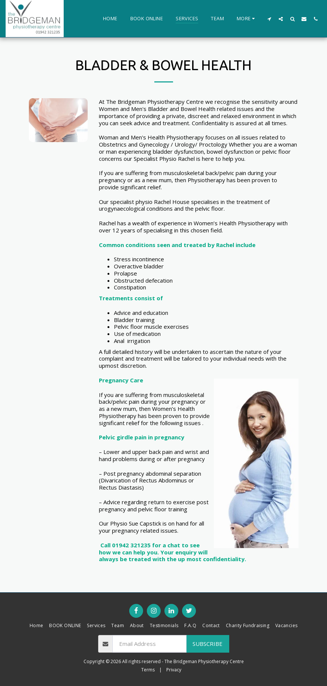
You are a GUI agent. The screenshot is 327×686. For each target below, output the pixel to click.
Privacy (173, 670)
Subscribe (207, 643)
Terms (148, 670)
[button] (269, 18)
